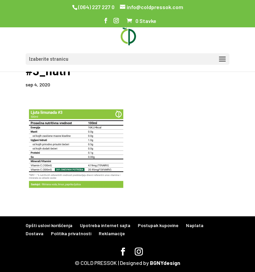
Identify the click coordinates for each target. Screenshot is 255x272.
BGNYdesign (165, 263)
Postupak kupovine (158, 225)
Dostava (34, 233)
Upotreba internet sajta (105, 225)
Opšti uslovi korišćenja (49, 225)
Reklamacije (112, 233)
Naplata (194, 225)
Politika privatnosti (71, 233)
